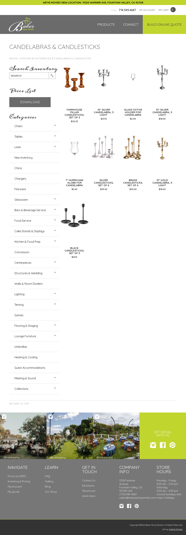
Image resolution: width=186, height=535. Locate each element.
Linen (17, 147)
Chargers (20, 178)
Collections (21, 388)
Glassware (21, 199)
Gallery (49, 481)
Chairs (18, 126)
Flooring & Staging (26, 325)
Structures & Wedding (28, 273)
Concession (21, 252)
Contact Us (88, 480)
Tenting (19, 304)
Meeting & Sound (25, 378)
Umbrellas (20, 346)
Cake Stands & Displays (29, 231)
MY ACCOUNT (147, 10)
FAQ (47, 476)
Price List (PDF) (17, 476)
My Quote (13, 491)
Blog (48, 486)
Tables (18, 136)
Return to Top (19, 403)
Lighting (19, 294)
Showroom (88, 490)
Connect (130, 24)
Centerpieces (42, 58)
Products (106, 24)
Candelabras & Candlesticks (72, 58)
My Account (15, 486)
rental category (20, 58)
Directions (88, 485)
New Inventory (23, 157)
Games (18, 315)
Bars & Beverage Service (30, 210)
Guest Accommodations (29, 367)
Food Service (22, 220)
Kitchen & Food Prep (27, 241)
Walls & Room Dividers (28, 283)
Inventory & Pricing (19, 481)
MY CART (164, 10)
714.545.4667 (123, 10)
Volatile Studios (176, 529)
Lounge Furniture (25, 336)
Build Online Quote (164, 24)
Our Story (51, 491)
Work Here (88, 496)
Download (30, 102)
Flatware (20, 189)
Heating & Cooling (25, 357)
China (18, 168)
